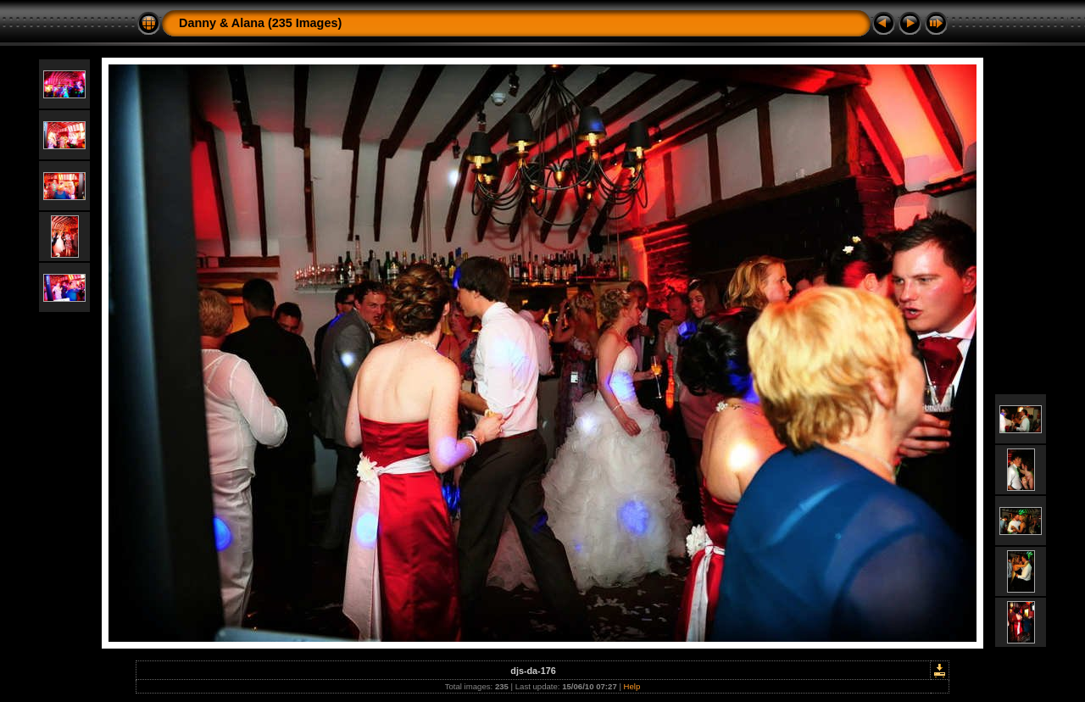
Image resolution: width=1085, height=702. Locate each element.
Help (632, 686)
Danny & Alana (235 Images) (260, 23)
